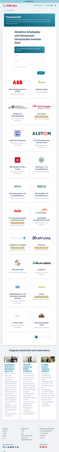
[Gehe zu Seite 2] (39, 337)
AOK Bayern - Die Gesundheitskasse (41, 168)
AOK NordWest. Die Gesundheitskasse (41, 195)
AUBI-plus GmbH (17, 270)
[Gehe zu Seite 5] (48, 337)
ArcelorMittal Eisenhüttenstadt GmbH (41, 219)
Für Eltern (42, 438)
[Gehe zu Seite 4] (45, 337)
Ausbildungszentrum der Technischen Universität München (17, 296)
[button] (55, 5)
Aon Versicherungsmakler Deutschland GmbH (17, 219)
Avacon (41, 294)
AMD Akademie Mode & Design (17, 168)
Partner (5, 435)
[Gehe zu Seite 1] (36, 337)
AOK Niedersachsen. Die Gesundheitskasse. (17, 195)
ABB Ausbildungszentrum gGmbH (17, 90)
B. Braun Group (17, 323)
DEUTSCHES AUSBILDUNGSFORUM (26, 438)
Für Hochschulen (44, 433)
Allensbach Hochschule (18, 140)
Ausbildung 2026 (29, 1)
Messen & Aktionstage (26, 435)
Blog (22, 433)
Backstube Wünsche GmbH (41, 324)
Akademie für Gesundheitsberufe (17, 115)
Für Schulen (42, 435)
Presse (23, 431)
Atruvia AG (41, 245)
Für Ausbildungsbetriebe (46, 431)
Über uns (5, 431)
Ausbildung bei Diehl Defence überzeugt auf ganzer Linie (10, 368)
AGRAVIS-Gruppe (41, 89)
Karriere (5, 433)
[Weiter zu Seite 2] (51, 337)
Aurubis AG (41, 270)
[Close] (43, 48)
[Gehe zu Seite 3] (42, 337)
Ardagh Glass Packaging (17, 245)
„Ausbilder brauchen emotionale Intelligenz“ (45, 368)
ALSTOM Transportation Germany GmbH (41, 141)
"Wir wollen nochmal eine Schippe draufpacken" (27, 368)
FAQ (4, 438)
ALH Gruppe (41, 114)
